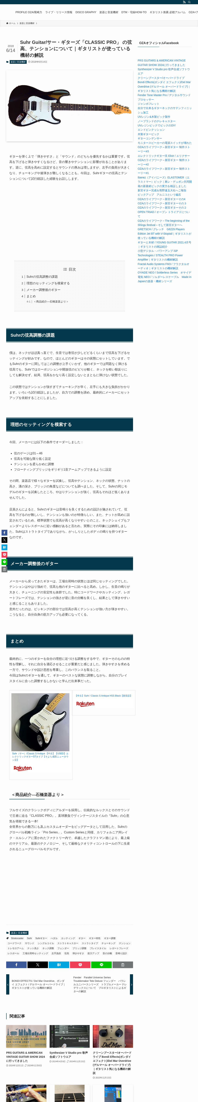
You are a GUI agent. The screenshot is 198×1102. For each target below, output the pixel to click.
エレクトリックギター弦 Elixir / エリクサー (164, 155)
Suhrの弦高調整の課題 (42, 276)
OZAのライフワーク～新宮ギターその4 (161, 199)
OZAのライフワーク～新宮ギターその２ (162, 207)
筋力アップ (93, 953)
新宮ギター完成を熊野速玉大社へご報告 (162, 190)
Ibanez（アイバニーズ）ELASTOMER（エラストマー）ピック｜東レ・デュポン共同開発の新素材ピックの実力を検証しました (165, 182)
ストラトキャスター (67, 943)
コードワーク (14, 943)
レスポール (13, 953)
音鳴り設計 (121, 953)
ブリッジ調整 (79, 948)
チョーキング (108, 943)
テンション (125, 943)
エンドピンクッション (151, 129)
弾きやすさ (78, 953)
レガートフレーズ (119, 948)
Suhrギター (41, 938)
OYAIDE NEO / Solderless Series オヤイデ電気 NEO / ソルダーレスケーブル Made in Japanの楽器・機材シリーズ (164, 277)
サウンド (29, 943)
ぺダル (54, 938)
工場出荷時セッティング (35, 953)
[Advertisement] (69, 221)
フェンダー (63, 948)
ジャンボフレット (148, 103)
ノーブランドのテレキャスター (157, 121)
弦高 (66, 953)
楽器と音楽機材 (18, 62)
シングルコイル (46, 943)
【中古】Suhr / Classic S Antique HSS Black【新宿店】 (103, 695)
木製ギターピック (148, 134)
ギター (82, 938)
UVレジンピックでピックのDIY (157, 125)
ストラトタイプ (90, 943)
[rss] (184, 2)
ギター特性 (95, 938)
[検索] (189, 2)
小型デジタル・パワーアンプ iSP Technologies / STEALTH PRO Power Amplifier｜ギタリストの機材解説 (160, 255)
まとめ (31, 296)
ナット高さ (33, 948)
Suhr (29, 938)
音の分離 (107, 953)
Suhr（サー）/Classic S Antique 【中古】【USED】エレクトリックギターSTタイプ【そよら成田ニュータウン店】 (40, 756)
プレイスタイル (98, 948)
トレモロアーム (16, 948)
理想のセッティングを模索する (48, 283)
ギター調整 (110, 938)
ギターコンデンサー (150, 138)
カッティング (68, 938)
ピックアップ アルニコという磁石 (159, 194)
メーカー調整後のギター (43, 289)
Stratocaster (17, 938)
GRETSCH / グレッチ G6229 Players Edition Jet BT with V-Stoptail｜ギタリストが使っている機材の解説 (164, 233)
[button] (16, 964)
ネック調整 (48, 948)
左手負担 (56, 953)
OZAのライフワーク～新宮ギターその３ (162, 203)
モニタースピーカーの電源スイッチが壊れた (165, 142)
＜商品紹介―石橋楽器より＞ (51, 301)
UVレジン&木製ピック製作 (154, 116)
